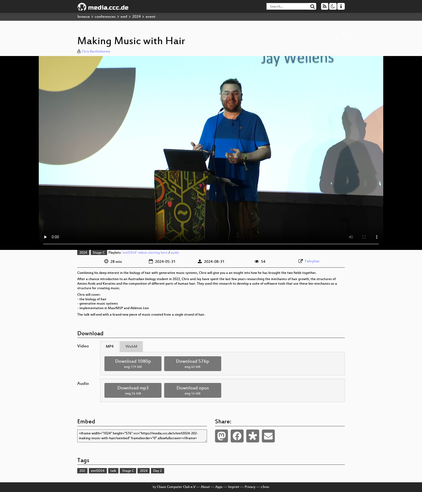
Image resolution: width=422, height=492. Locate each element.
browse (84, 17)
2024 (136, 17)
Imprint (233, 487)
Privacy (250, 487)
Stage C (99, 253)
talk (113, 471)
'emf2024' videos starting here (145, 253)
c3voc (265, 487)
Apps (219, 487)
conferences (105, 17)
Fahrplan (312, 261)
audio (175, 253)
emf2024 (97, 471)
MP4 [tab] (110, 346)
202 (82, 471)
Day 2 (157, 471)
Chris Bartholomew (96, 52)
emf (124, 17)
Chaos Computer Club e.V (176, 487)
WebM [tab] (131, 346)
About (205, 487)
